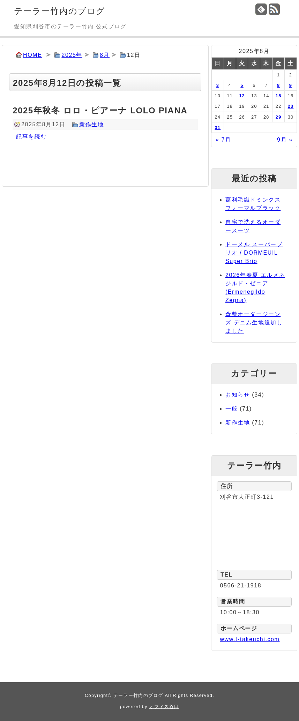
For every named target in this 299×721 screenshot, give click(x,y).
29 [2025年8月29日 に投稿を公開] (279, 117)
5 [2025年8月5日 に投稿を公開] (241, 85)
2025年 (71, 55)
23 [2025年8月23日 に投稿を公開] (291, 106)
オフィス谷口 (164, 706)
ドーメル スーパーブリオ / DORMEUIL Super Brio (254, 252)
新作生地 (91, 124)
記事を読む (31, 137)
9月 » (285, 140)
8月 (105, 55)
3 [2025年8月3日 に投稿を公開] (217, 85)
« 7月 (223, 140)
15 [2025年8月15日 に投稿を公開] (279, 95)
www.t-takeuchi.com (249, 639)
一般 (231, 409)
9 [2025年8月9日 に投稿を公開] (290, 85)
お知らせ (237, 395)
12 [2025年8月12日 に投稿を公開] (242, 95)
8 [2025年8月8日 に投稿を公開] (278, 85)
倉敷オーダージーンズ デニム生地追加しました (254, 322)
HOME (32, 55)
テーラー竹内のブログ (59, 11)
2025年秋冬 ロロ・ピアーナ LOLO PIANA (100, 110)
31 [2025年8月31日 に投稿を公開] (217, 127)
